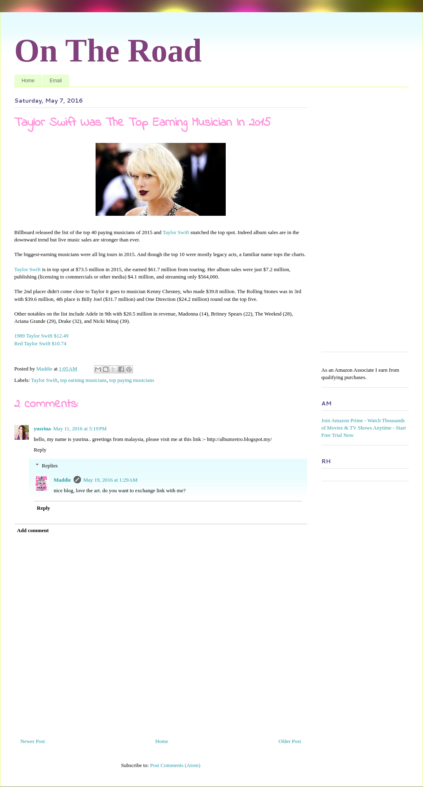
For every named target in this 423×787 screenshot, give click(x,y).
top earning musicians (83, 380)
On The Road (108, 50)
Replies (50, 465)
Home (28, 80)
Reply (40, 450)
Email (56, 80)
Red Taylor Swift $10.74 (41, 343)
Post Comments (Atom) (175, 765)
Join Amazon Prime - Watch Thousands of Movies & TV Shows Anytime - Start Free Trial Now (363, 427)
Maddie (62, 480)
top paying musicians (132, 380)
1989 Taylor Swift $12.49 (42, 336)
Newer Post (32, 741)
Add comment (33, 530)
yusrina (42, 428)
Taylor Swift (176, 232)
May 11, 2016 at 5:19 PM (80, 428)
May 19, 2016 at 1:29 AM (110, 480)
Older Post (290, 741)
